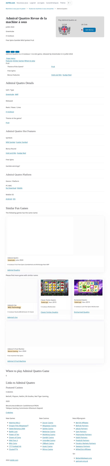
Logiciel (33, 3)
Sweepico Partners (83, 446)
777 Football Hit (15, 446)
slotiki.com (14, 460)
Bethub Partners (82, 426)
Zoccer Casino (47, 423)
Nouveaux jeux (22, 3)
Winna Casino (47, 449)
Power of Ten (14, 434)
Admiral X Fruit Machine (16, 361)
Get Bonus (89, 30)
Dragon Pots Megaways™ (19, 426)
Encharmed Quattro (81, 312)
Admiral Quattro (13, 270)
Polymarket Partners (83, 434)
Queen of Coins (15, 437)
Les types (40, 3)
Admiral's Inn (12, 317)
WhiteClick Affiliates (83, 449)
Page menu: (10, 58)
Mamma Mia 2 (14, 423)
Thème (62, 3)
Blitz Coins (13, 443)
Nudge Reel (67, 75)
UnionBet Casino (48, 440)
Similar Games (18, 61)
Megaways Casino (49, 426)
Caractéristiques (52, 3)
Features (9, 61)
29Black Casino (48, 443)
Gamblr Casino (48, 437)
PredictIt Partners (82, 440)
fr (68, 3)
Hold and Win (56, 75)
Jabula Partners (81, 429)
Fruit (53, 66)
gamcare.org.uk (82, 461)
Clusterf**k (13, 449)
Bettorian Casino (48, 431)
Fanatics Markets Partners (86, 443)
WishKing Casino (48, 434)
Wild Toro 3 (13, 440)
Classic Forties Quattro (49, 312)
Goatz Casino (47, 446)
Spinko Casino (47, 429)
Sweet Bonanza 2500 (17, 429)
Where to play (29, 61)
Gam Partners (81, 431)
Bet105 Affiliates (82, 423)
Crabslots (9, 412)
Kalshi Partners (81, 437)
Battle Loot (13, 431)
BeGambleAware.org (84, 458)
